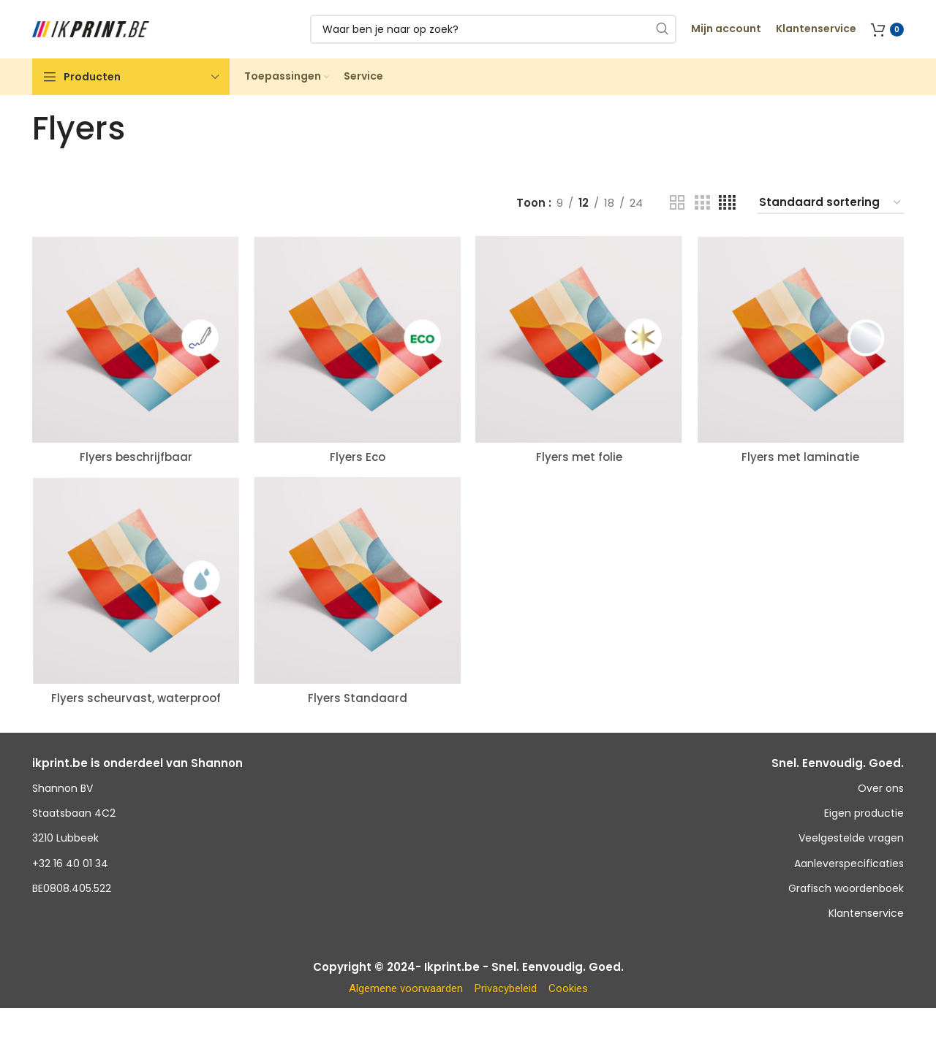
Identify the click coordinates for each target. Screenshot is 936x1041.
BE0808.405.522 (71, 888)
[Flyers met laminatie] (800, 339)
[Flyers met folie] (578, 339)
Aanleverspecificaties (849, 863)
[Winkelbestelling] (831, 203)
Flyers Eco (357, 457)
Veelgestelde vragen (851, 838)
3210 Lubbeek (65, 838)
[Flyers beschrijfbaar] (135, 339)
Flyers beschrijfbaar (136, 457)
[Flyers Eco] (357, 339)
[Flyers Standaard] (357, 580)
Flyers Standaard (357, 698)
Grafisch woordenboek (846, 888)
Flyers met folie (579, 457)
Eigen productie (864, 813)
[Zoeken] (493, 29)
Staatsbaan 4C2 (74, 813)
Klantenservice (866, 913)
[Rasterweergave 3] (702, 203)
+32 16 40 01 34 (70, 863)
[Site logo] (90, 28)
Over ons (881, 788)
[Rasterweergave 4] (727, 203)
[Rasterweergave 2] (677, 203)
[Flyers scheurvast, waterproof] (135, 580)
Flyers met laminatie (800, 457)
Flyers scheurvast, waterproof (136, 698)
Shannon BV (62, 788)
